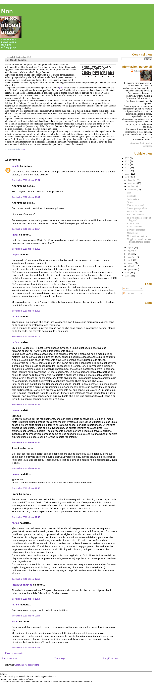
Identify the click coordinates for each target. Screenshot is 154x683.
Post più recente (9, 658)
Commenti (129, 293)
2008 (127, 275)
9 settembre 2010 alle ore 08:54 (26, 616)
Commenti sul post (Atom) (26, 665)
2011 (127, 174)
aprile (130, 260)
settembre (132, 189)
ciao (129, 192)
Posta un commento (14, 653)
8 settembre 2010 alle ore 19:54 (26, 599)
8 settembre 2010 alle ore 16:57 (26, 229)
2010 (127, 177)
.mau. (15, 234)
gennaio (131, 269)
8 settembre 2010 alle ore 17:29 (26, 404)
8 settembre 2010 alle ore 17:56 (26, 579)
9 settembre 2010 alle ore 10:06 (26, 648)
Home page (59, 658)
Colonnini (131, 196)
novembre (132, 183)
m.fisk (15, 316)
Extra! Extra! (133, 223)
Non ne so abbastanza (11, 21)
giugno (131, 254)
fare (61, 87)
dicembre (132, 180)
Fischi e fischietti (135, 211)
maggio (131, 257)
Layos (15, 254)
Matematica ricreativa (137, 236)
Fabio (15, 621)
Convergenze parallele (137, 208)
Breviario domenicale (137, 230)
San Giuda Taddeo (16, 60)
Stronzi (130, 202)
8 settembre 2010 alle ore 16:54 (26, 180)
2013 (127, 167)
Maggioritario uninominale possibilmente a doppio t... (139, 242)
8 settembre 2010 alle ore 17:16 (26, 311)
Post (126, 288)
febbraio (132, 266)
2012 (127, 170)
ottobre (131, 186)
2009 (127, 272)
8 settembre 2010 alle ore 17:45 (26, 488)
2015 (127, 161)
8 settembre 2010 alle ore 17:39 (26, 468)
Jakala (15, 166)
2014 (127, 164)
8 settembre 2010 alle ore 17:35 (26, 442)
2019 (127, 158)
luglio (131, 250)
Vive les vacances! (135, 205)
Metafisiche (132, 233)
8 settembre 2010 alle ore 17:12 (26, 249)
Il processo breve (134, 226)
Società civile (133, 199)
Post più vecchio (110, 658)
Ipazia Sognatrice (22, 584)
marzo (131, 263)
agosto (131, 247)
